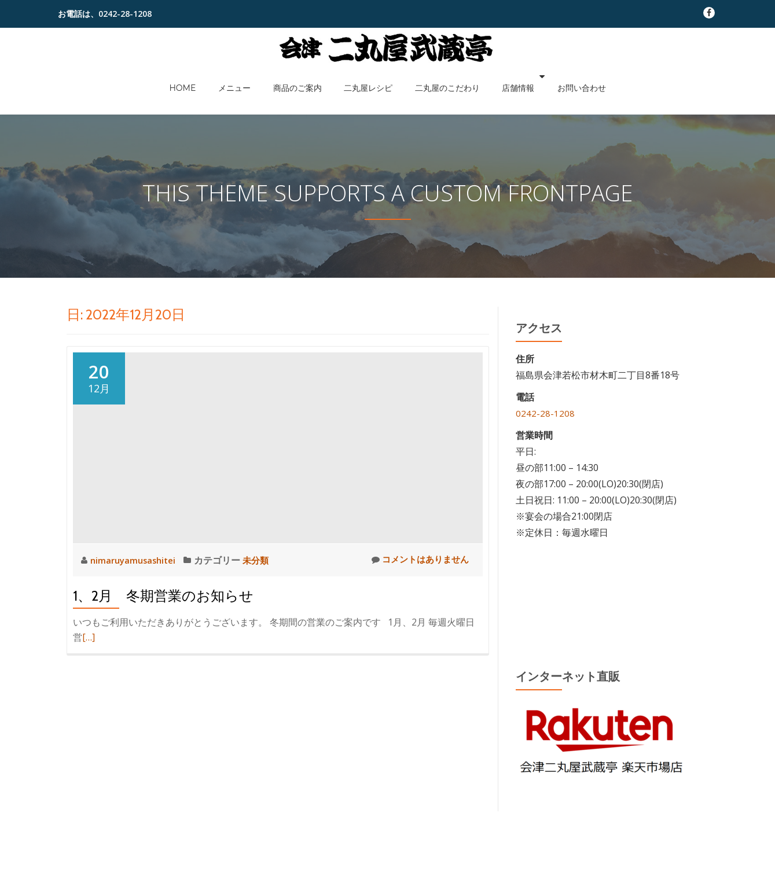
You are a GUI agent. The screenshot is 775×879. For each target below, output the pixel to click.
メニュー (253, 76)
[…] (88, 637)
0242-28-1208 (545, 413)
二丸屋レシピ (365, 76)
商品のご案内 (305, 76)
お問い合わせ (551, 76)
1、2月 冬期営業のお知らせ (163, 595)
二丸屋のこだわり (433, 76)
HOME (213, 76)
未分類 (262, 560)
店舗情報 (494, 76)
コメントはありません (417, 560)
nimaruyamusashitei (136, 560)
